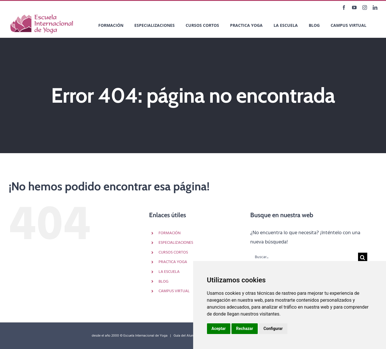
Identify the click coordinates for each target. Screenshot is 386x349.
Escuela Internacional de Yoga (145, 336)
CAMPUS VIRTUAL (174, 291)
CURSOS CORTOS (173, 252)
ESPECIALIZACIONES (176, 242)
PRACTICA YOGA (173, 262)
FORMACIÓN (169, 233)
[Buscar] (362, 257)
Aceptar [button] (219, 328)
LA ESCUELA (169, 272)
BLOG (163, 281)
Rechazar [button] (244, 328)
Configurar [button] (273, 328)
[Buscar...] (304, 257)
